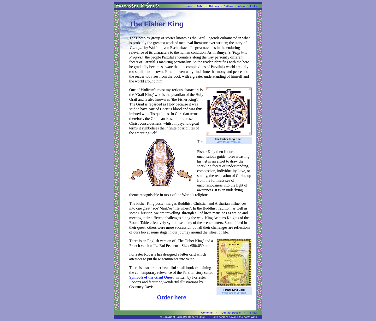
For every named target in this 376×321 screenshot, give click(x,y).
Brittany (214, 6)
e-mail (253, 312)
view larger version (229, 141)
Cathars (229, 6)
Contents (207, 312)
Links (253, 6)
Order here (172, 297)
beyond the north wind (243, 316)
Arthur (200, 6)
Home (188, 6)
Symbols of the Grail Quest (151, 277)
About (242, 6)
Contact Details (231, 312)
